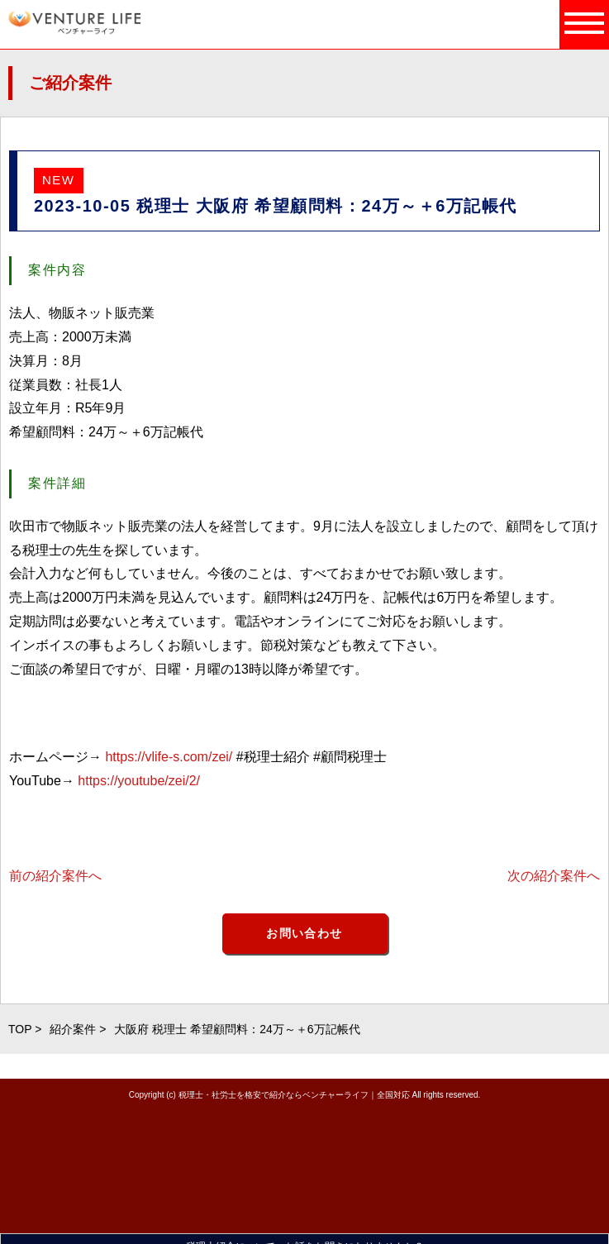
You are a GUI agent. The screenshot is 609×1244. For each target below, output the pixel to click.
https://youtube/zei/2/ (139, 781)
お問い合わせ (304, 933)
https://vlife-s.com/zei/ (168, 757)
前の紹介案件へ (55, 876)
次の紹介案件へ (553, 876)
